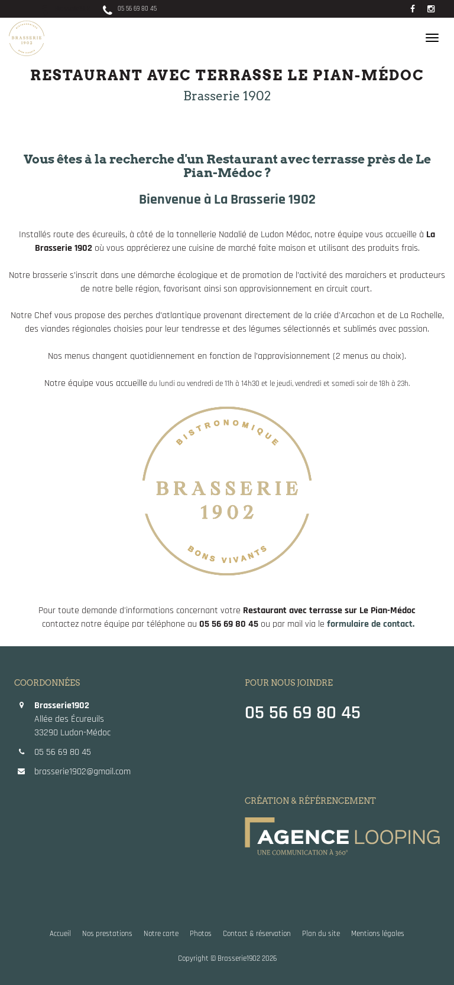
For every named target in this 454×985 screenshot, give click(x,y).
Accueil (60, 934)
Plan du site (321, 934)
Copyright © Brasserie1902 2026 (227, 959)
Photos (201, 934)
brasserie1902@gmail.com (82, 771)
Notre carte (161, 934)
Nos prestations (107, 934)
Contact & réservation (257, 934)
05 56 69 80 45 (128, 9)
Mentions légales (377, 934)
